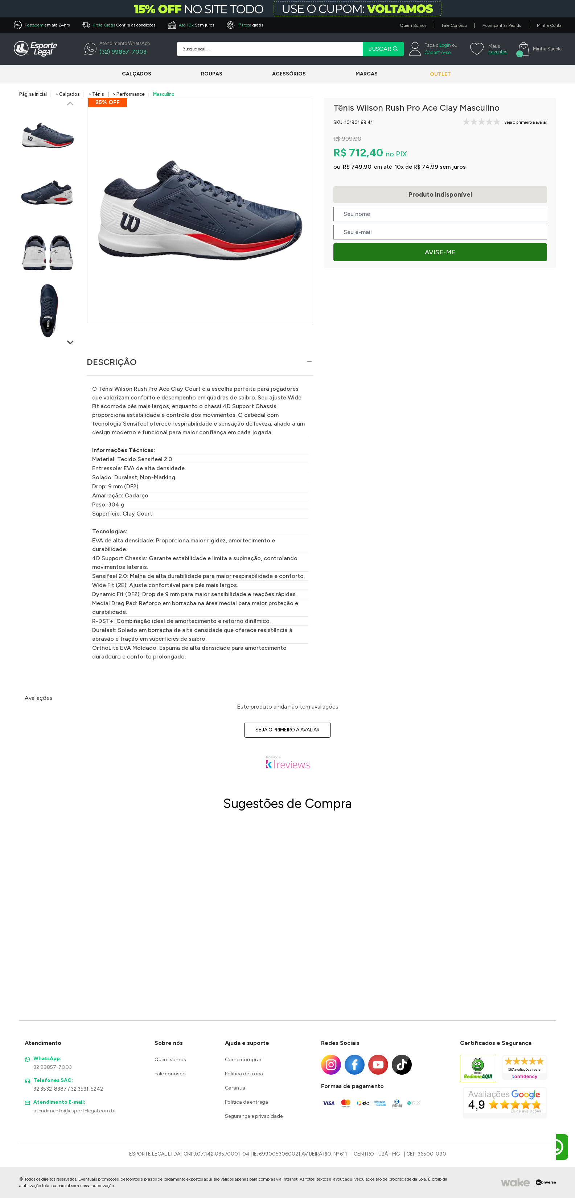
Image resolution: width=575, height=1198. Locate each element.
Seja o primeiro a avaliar (287, 730)
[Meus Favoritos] (487, 49)
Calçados (136, 74)
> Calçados (67, 94)
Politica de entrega (246, 1102)
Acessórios (282, 74)
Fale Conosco (454, 25)
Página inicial (33, 94)
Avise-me (440, 252)
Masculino (163, 94)
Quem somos (170, 1060)
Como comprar (243, 1060)
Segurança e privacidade (254, 1116)
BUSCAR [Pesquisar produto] (383, 48)
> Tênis (96, 94)
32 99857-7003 (52, 1067)
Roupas (208, 74)
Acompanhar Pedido (501, 25)
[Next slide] (70, 342)
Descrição (112, 362)
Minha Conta (549, 25)
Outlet (433, 74)
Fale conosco (170, 1074)
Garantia (235, 1088)
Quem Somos (413, 25)
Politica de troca (244, 1074)
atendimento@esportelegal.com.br (74, 1111)
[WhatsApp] (117, 49)
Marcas (356, 74)
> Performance (128, 94)
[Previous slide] (70, 104)
